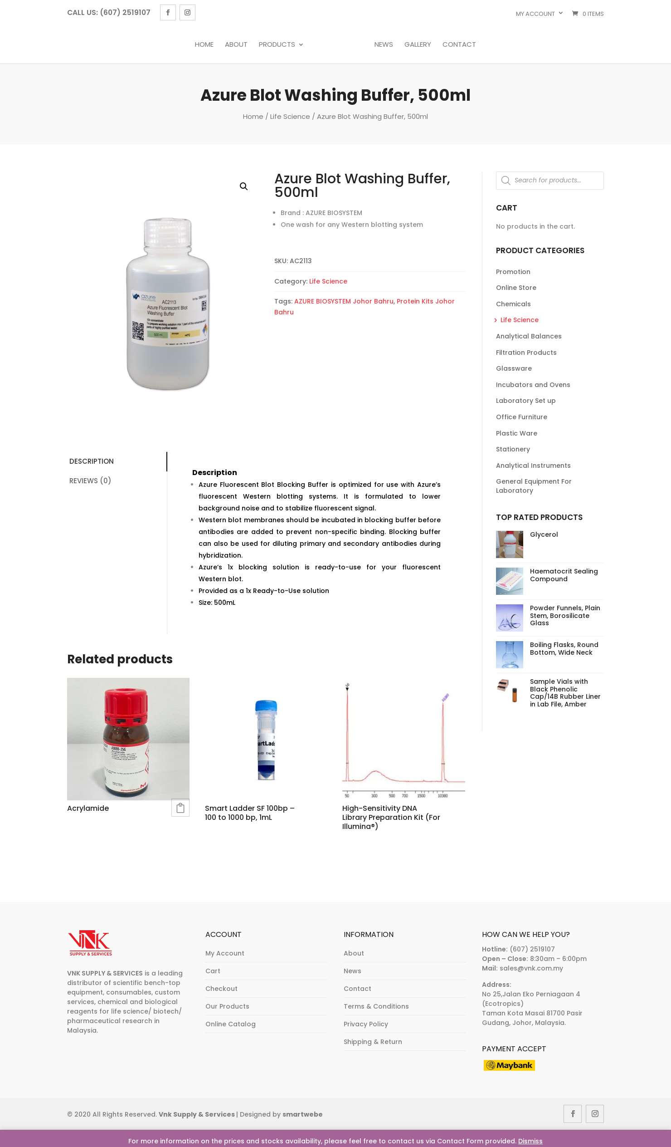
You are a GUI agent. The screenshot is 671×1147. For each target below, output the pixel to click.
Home (206, 45)
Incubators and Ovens (533, 384)
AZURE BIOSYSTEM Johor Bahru (344, 301)
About (238, 45)
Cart (212, 970)
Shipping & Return (373, 1041)
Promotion (513, 271)
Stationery (513, 449)
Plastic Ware (516, 433)
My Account (224, 953)
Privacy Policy (366, 1024)
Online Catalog (230, 1024)
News (381, 45)
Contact (457, 45)
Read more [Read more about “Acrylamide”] (180, 808)
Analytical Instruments (533, 465)
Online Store (516, 287)
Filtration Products (526, 352)
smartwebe (302, 1114)
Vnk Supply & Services (197, 1114)
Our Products (227, 1006)
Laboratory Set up (526, 400)
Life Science (290, 116)
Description (91, 461)
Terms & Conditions (376, 1006)
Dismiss (530, 1141)
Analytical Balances (529, 336)
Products (279, 45)
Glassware (514, 368)
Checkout (221, 988)
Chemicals (513, 304)
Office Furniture (521, 417)
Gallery (415, 45)
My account (535, 14)
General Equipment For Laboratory (534, 486)
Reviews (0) (90, 480)
